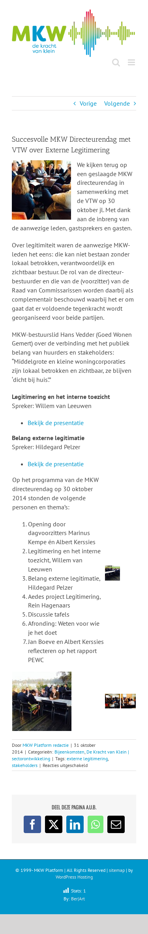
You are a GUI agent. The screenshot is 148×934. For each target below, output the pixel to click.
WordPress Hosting (74, 877)
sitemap (117, 870)
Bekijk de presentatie (56, 423)
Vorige (88, 103)
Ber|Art (78, 899)
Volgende (117, 103)
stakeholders (24, 765)
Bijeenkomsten (69, 752)
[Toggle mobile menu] (132, 62)
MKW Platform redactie (45, 745)
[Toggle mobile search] (116, 62)
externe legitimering (87, 758)
